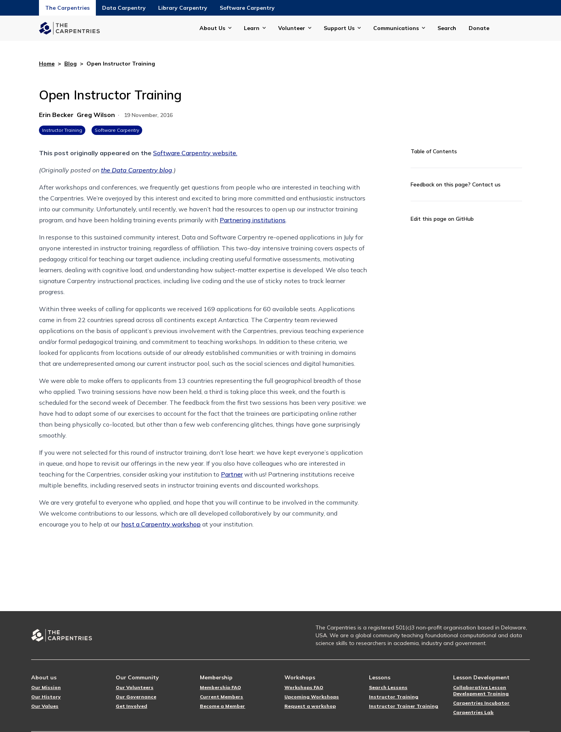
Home (47, 63)
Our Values (44, 706)
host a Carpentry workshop (161, 524)
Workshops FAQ (303, 687)
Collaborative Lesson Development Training (481, 690)
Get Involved (131, 706)
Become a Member (222, 706)
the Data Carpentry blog (136, 170)
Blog (70, 63)
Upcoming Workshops (311, 697)
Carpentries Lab (473, 712)
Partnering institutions (253, 220)
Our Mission (46, 687)
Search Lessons (388, 687)
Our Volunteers (134, 687)
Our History (46, 697)
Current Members (221, 697)
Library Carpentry (182, 7)
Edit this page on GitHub (442, 218)
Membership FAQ (220, 687)
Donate (479, 28)
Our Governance (136, 697)
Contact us (486, 184)
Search (447, 28)
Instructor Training (62, 130)
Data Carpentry (124, 7)
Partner (232, 474)
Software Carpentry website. (195, 153)
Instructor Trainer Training (403, 706)
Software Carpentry (247, 7)
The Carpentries (67, 7)
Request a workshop (310, 706)
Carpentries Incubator (481, 703)
